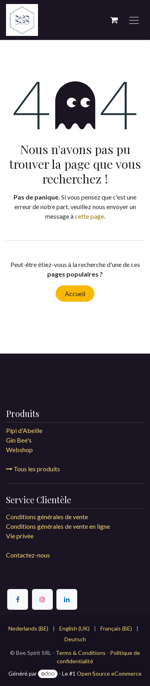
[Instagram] (42, 599)
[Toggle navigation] (134, 20)
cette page (89, 216)
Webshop (19, 449)
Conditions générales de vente (47, 516)
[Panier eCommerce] (114, 20)
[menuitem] (28, 628)
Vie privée (20, 536)
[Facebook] (17, 599)
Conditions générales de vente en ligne (58, 526)
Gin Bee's (19, 440)
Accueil (75, 293)
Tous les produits (33, 468)
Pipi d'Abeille (24, 430)
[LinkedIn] (66, 599)
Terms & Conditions (81, 652)
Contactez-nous (28, 555)
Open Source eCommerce (109, 673)
